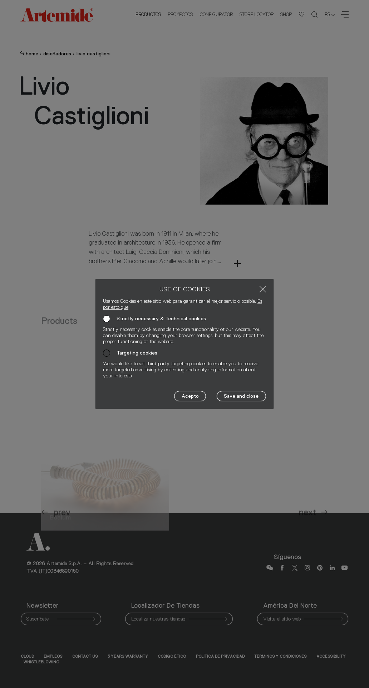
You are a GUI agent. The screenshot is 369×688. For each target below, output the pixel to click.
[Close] (262, 289)
